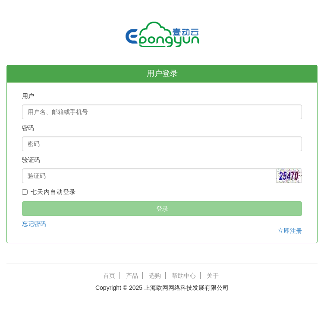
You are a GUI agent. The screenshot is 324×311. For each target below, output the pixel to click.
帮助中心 (184, 275)
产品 (132, 275)
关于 (213, 275)
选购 (155, 275)
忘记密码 (34, 223)
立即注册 (290, 230)
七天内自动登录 (49, 191)
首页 (109, 275)
